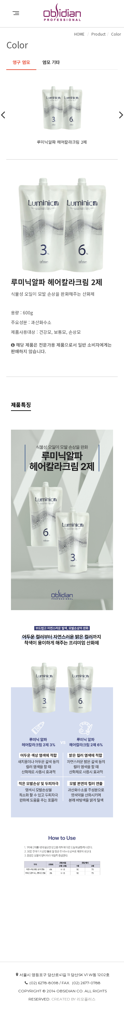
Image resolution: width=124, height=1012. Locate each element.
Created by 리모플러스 (73, 999)
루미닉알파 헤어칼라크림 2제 (62, 142)
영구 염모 (21, 62)
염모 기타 (51, 62)
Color (116, 34)
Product (98, 34)
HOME (79, 34)
